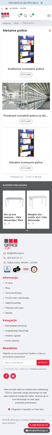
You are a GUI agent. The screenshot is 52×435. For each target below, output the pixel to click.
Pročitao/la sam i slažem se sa (25, 369)
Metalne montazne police (26, 162)
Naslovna (6, 23)
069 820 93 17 (15, 257)
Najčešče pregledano (15, 185)
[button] (25, 230)
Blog (16, 23)
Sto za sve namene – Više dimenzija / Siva (13, 217)
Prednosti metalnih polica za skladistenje (26, 115)
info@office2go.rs (15, 253)
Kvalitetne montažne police (26, 68)
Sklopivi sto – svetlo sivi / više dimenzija (37, 217)
